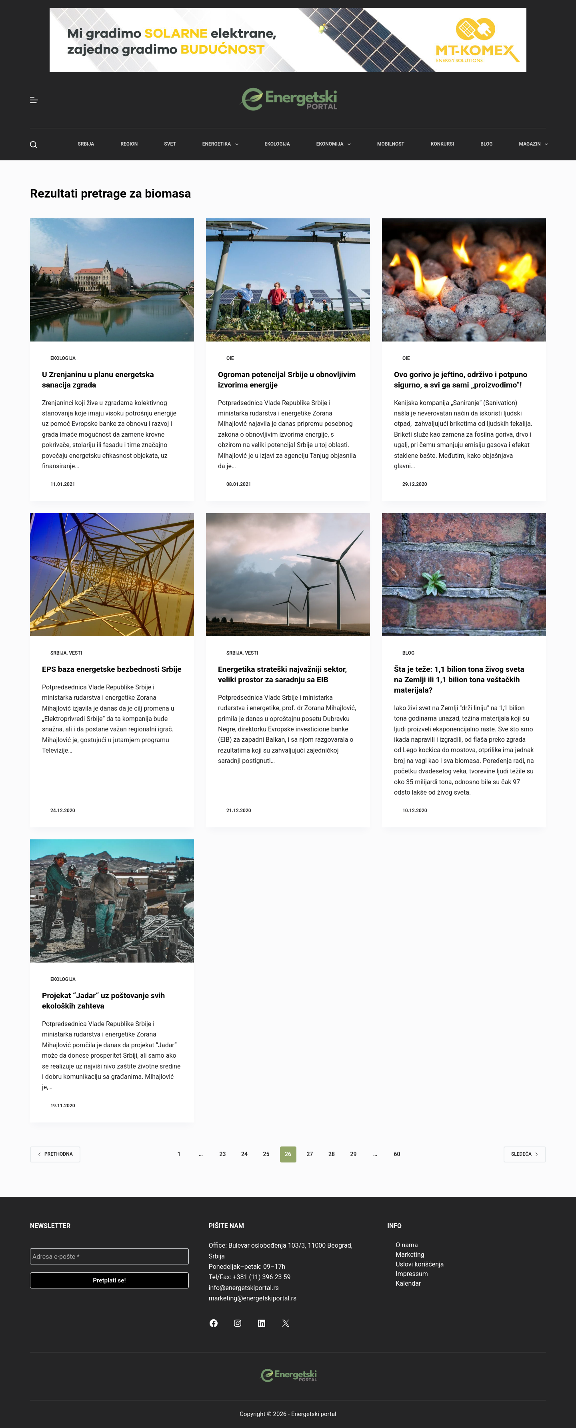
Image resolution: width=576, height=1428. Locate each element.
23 (223, 1154)
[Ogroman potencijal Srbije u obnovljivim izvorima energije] (288, 280)
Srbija (86, 144)
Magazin (535, 144)
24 (244, 1154)
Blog (486, 144)
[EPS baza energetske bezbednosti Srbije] (112, 574)
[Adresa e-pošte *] (109, 1256)
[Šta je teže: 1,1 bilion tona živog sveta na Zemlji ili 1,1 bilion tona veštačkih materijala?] (464, 574)
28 (331, 1154)
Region (129, 144)
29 (353, 1154)
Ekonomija (335, 144)
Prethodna (55, 1154)
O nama (407, 1245)
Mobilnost (390, 144)
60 (397, 1154)
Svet (170, 144)
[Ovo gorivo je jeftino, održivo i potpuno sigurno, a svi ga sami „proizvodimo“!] (464, 280)
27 (309, 1154)
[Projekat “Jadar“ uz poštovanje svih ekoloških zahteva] (112, 901)
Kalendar (408, 1283)
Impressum (412, 1274)
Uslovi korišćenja (420, 1264)
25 (266, 1154)
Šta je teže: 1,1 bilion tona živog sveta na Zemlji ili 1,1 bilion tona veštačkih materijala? (462, 679)
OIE (230, 358)
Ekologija (277, 144)
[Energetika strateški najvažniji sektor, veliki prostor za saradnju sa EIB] (288, 574)
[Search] (33, 144)
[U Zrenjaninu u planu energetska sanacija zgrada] (112, 280)
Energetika (222, 144)
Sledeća (524, 1154)
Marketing (410, 1254)
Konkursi (442, 144)
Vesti (75, 653)
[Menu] (34, 100)
